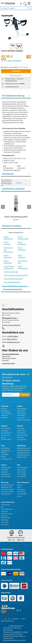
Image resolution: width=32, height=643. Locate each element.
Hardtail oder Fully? (6, 487)
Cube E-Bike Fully (22, 439)
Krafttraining (4, 470)
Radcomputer (5, 430)
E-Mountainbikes (21, 409)
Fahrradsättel (5, 454)
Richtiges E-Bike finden (7, 485)
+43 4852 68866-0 (12, 336)
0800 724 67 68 (12, 339)
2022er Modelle (21, 474)
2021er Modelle (21, 472)
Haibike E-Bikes (21, 433)
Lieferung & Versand (6, 513)
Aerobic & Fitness (6, 476)
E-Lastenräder (21, 417)
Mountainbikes (5, 411)
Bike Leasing (4, 522)
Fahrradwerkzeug (6, 433)
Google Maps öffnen (8, 363)
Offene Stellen (21, 489)
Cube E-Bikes (20, 428)
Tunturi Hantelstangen (11, 272)
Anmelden (25, 395)
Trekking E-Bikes (21, 413)
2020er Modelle (21, 470)
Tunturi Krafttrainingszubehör (13, 279)
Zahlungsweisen (5, 504)
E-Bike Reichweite (6, 494)
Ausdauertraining (6, 467)
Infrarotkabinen (5, 474)
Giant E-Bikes (20, 437)
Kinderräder (4, 415)
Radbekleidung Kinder (23, 452)
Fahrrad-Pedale (5, 448)
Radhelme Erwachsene (23, 455)
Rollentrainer (4, 417)
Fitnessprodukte (21, 476)
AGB (2, 507)
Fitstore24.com (18, 626)
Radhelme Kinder (22, 457)
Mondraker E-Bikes (22, 435)
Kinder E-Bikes (21, 415)
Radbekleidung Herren (23, 450)
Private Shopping (22, 494)
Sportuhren (4, 472)
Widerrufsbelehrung (6, 509)
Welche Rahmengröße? (7, 489)
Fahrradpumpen (5, 435)
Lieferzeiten (23, 67)
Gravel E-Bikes (21, 411)
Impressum (15, 618)
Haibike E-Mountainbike (23, 420)
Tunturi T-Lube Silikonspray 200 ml (16, 217)
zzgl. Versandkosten (15, 61)
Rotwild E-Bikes (21, 430)
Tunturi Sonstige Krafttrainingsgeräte (16, 275)
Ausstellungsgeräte (22, 467)
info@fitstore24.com (13, 342)
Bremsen (3, 457)
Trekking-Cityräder (6, 413)
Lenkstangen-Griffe (6, 459)
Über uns (19, 485)
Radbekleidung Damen (23, 448)
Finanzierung (4, 520)
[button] (3, 207)
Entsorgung (4, 511)
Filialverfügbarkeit (16, 76)
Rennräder (4, 409)
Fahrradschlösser (6, 428)
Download (19, 183)
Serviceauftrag (21, 491)
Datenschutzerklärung (7, 621)
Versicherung (4, 524)
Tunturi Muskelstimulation (12, 282)
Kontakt (19, 496)
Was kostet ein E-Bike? (7, 491)
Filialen (19, 487)
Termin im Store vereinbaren (11, 325)
